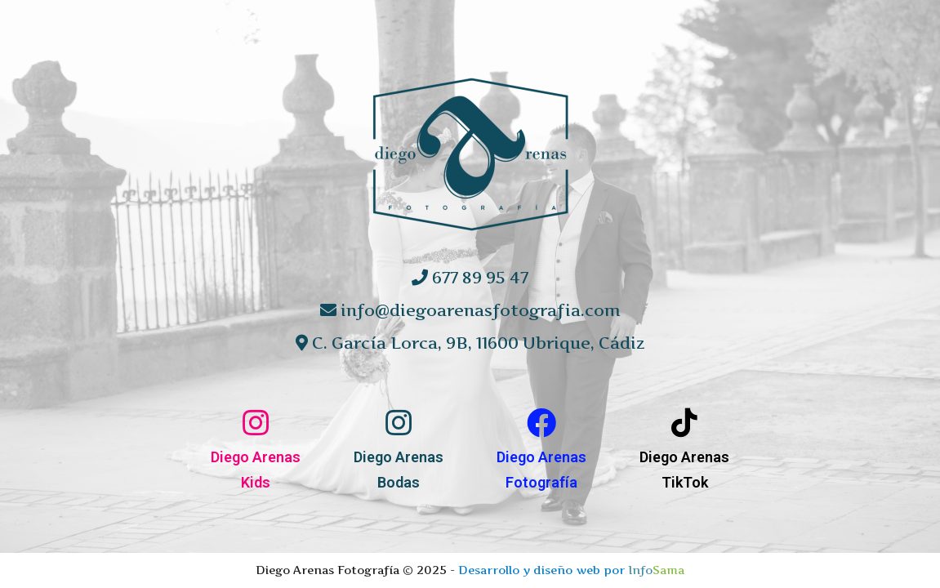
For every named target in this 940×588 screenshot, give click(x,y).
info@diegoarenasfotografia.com (470, 310)
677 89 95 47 (470, 277)
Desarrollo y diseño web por (571, 570)
